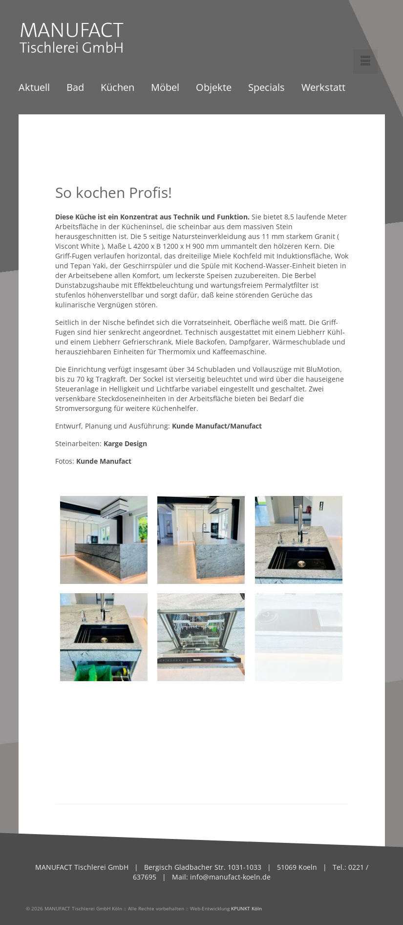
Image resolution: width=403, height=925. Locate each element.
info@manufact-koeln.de (230, 877)
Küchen (117, 88)
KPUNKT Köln (246, 908)
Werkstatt (323, 88)
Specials (266, 88)
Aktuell (34, 88)
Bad (75, 88)
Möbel (165, 88)
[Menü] (365, 61)
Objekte (214, 88)
